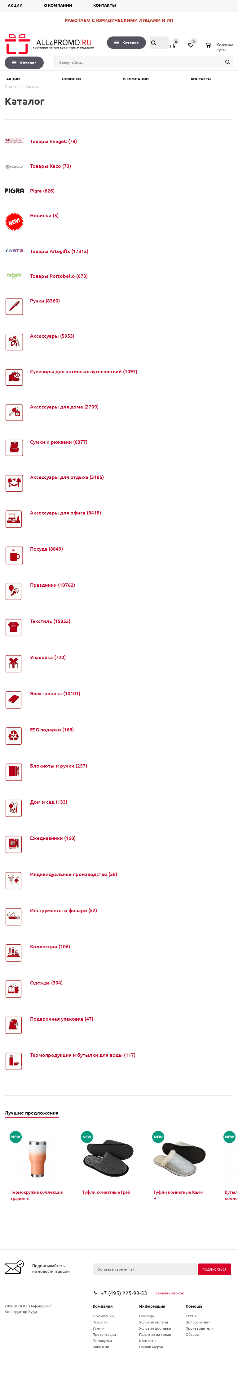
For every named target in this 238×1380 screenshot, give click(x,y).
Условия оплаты (153, 1321)
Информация (152, 1306)
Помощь (194, 1306)
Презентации (104, 1334)
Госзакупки (102, 1340)
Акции (15, 5)
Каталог (126, 42)
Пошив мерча (151, 1346)
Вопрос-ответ (198, 1321)
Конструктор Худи (21, 1311)
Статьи (191, 1315)
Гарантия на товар (155, 1334)
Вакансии (101, 1346)
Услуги (98, 1328)
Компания (103, 1306)
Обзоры (193, 1334)
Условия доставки (155, 1328)
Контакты (104, 5)
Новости (100, 1321)
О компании (58, 5)
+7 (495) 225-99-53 (124, 1292)
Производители (200, 1328)
